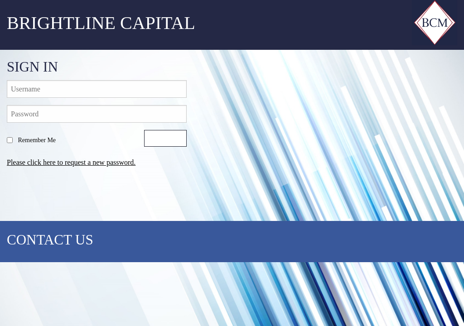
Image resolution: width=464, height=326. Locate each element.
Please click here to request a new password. (71, 162)
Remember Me (31, 140)
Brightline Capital (101, 23)
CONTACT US (50, 240)
